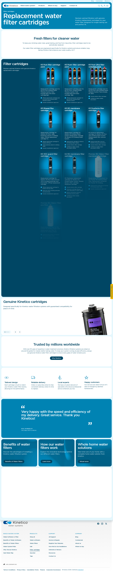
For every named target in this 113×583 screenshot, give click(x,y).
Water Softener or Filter (10, 537)
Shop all (32, 537)
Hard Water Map (8, 553)
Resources (52, 553)
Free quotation (111, 291)
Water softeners (35, 540)
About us (107, 1)
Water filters (34, 543)
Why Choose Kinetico (10, 549)
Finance (42, 570)
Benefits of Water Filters (11, 543)
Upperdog (80, 569)
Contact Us (73, 5)
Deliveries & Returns (55, 549)
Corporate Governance (53, 570)
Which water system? (27, 5)
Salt (31, 546)
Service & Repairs (54, 540)
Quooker (32, 553)
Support (63, 5)
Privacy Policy (21, 570)
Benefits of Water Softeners (12, 540)
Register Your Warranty (56, 543)
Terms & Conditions (9, 570)
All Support (52, 537)
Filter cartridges (35, 549)
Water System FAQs (9, 546)
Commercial (99, 1)
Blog (92, 1)
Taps (31, 556)
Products (41, 5)
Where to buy (52, 5)
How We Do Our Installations (58, 546)
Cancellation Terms (33, 570)
